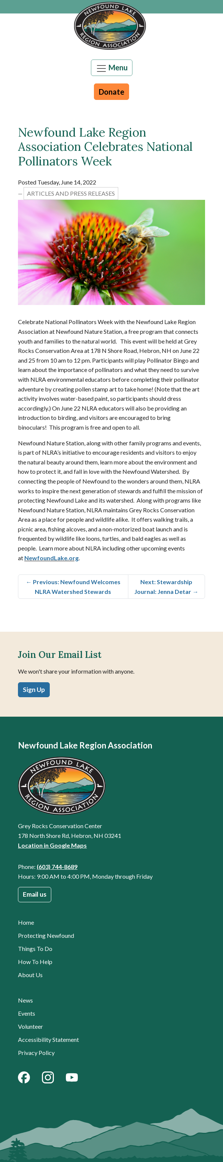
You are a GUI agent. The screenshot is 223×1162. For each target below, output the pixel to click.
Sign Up (34, 689)
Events (26, 1013)
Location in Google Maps (52, 845)
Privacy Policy (36, 1052)
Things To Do (35, 948)
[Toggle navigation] (111, 68)
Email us (34, 894)
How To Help (35, 961)
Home (26, 922)
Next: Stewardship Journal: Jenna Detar (166, 586)
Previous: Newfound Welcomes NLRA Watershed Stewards (73, 586)
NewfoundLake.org (51, 557)
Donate (111, 91)
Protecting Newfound (46, 935)
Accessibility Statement (48, 1039)
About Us (30, 974)
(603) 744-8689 (57, 866)
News (25, 1000)
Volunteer (30, 1026)
